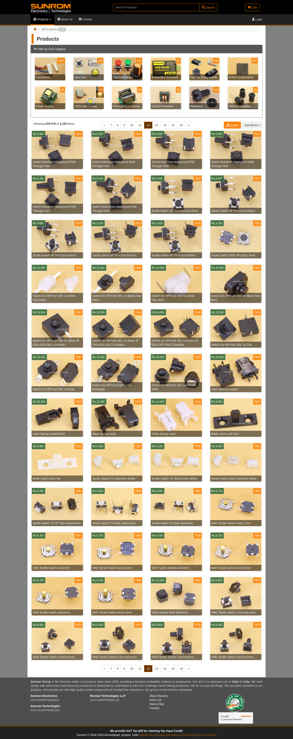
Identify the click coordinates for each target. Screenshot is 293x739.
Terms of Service (208, 735)
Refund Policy (146, 735)
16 (181, 125)
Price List (155, 700)
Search (208, 7)
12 (148, 125)
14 (164, 125)
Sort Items (252, 125)
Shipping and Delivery (168, 735)
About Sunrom (159, 695)
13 (156, 125)
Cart (252, 7)
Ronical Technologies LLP (108, 695)
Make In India (240, 681)
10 (131, 125)
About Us (65, 19)
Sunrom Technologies (45, 706)
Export (232, 125)
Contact (85, 19)
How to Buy (157, 704)
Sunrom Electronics (44, 695)
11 (140, 125)
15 (173, 125)
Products (42, 19)
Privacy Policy (189, 735)
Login (257, 19)
